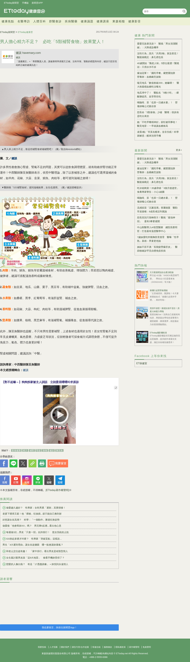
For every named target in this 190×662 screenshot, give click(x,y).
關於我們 (65, 647)
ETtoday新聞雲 (11, 3)
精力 (25, 450)
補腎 (32, 450)
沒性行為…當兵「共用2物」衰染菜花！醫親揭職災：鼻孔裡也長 (158, 55)
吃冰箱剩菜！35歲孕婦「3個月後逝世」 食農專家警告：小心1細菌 (158, 190)
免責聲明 (147, 647)
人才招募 (53, 647)
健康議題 (87, 21)
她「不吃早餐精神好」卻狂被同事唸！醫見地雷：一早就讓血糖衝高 (157, 124)
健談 (18, 57)
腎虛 (38, 450)
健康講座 (103, 21)
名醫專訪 (23, 21)
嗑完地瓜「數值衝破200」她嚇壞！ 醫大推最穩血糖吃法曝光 (158, 84)
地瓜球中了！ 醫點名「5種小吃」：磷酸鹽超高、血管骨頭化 (158, 94)
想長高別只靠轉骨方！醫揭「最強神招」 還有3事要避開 (156, 219)
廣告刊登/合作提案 (80, 647)
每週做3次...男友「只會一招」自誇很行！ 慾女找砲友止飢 (36, 532)
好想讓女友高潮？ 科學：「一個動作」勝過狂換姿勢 (31, 519)
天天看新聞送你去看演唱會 (162, 272)
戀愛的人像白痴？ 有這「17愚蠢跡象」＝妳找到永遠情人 (35, 564)
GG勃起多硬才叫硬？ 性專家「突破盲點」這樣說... (32, 538)
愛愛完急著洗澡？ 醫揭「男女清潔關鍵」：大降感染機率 (157, 45)
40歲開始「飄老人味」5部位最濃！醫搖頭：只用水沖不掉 (158, 65)
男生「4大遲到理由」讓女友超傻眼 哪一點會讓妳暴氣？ (33, 544)
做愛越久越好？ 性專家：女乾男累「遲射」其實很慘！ (34, 507)
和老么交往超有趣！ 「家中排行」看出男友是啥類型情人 (35, 551)
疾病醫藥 (71, 21)
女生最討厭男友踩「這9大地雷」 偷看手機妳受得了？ (33, 557)
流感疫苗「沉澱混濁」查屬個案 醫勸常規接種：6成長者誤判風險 (157, 209)
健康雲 (24, 11)
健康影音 (134, 21)
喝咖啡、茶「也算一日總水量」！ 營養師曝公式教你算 (157, 104)
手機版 (25, 3)
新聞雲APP (37, 3)
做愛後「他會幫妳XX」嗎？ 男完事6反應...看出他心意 (32, 525)
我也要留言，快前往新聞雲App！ (59, 627)
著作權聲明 (134, 647)
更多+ (179, 150)
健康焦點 (8, 21)
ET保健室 (141, 363)
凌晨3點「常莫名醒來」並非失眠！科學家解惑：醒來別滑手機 (158, 134)
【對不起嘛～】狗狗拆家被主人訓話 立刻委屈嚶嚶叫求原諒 (40, 382)
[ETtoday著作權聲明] (57, 490)
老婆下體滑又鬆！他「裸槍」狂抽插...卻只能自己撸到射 (32, 513)
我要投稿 (42, 647)
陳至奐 (59, 450)
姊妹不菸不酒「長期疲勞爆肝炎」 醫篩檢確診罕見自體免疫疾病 (157, 249)
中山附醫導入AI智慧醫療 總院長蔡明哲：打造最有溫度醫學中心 (157, 229)
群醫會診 (55, 21)
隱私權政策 (120, 647)
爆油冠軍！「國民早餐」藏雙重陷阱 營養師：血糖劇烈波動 (157, 75)
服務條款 (108, 647)
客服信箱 (96, 647)
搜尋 (184, 11)
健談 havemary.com (28, 52)
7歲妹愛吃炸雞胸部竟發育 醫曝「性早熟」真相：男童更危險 (158, 239)
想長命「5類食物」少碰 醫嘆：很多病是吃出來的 (158, 114)
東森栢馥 (118, 21)
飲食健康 (16, 450)
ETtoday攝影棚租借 (158, 332)
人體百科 (39, 21)
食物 (45, 450)
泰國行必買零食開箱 (159, 290)
